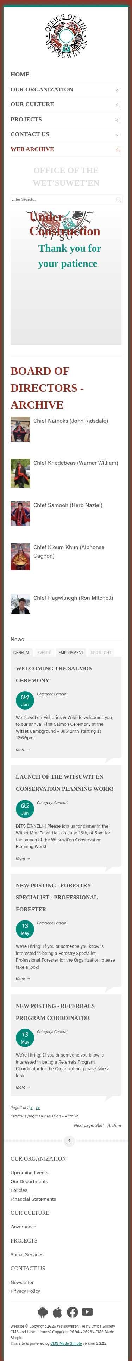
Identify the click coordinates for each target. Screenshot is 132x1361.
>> (38, 1107)
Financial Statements (33, 1199)
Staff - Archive (108, 1125)
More (20, 749)
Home (20, 74)
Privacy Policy (25, 1291)
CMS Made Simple (66, 1343)
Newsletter (22, 1282)
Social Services (27, 1254)
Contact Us (66, 134)
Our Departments (29, 1181)
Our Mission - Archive (59, 1116)
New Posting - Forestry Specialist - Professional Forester (57, 897)
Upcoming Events (29, 1172)
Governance (23, 1227)
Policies (19, 1190)
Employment (71, 652)
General (21, 652)
